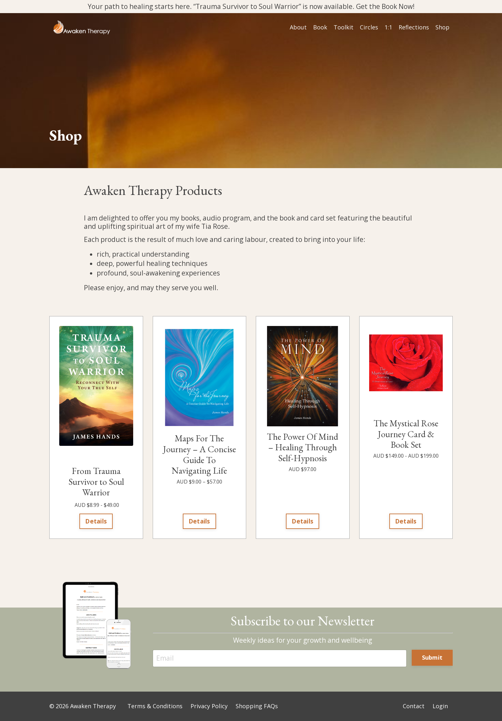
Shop (442, 27)
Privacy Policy (209, 706)
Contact (414, 706)
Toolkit (343, 27)
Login (440, 706)
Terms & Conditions (154, 706)
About (298, 27)
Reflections (414, 27)
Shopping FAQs (257, 706)
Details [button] (96, 521)
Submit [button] (432, 658)
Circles (369, 27)
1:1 (388, 27)
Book (320, 27)
